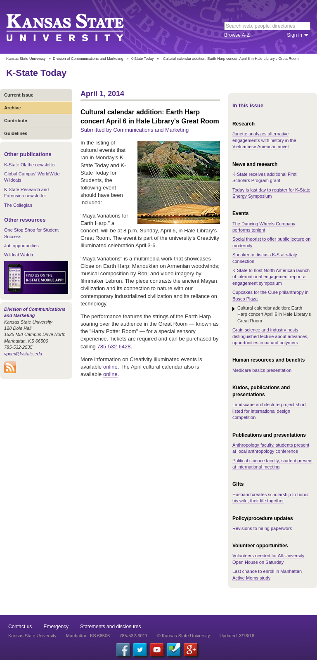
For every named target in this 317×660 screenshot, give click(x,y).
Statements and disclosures (110, 626)
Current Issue (18, 94)
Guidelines (15, 133)
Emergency (56, 626)
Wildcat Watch (18, 254)
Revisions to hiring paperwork (262, 528)
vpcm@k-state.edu (23, 353)
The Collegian (18, 205)
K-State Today (142, 59)
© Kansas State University (183, 635)
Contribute (15, 120)
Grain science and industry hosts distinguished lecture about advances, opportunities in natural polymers (270, 336)
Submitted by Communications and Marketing (134, 130)
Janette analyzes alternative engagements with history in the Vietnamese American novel (264, 140)
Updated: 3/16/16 (237, 635)
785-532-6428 (113, 346)
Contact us (20, 626)
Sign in (294, 35)
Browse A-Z (237, 35)
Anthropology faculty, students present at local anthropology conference (270, 448)
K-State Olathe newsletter (30, 164)
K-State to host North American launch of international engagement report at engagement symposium (271, 277)
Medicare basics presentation (261, 370)
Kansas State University (75, 27)
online (110, 367)
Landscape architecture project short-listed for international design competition (270, 411)
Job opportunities (21, 245)
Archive (12, 107)
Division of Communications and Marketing (88, 59)
